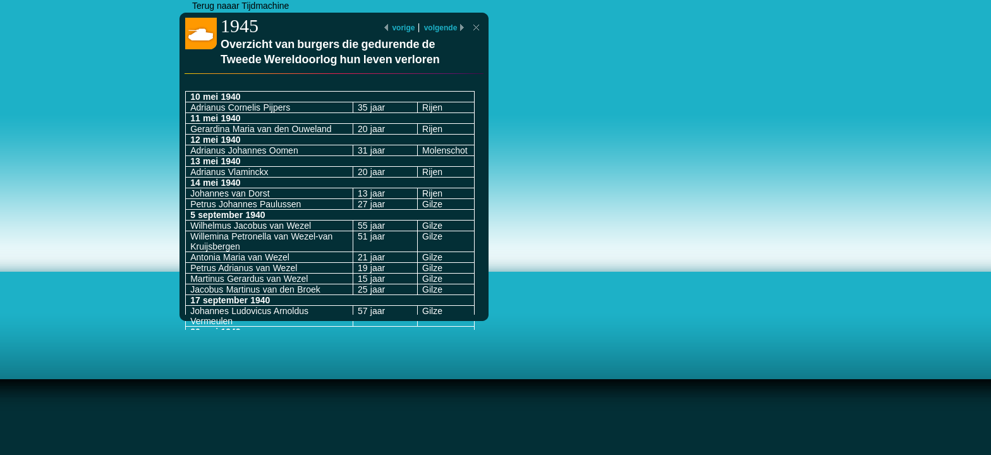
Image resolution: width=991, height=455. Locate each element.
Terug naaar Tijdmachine (240, 6)
